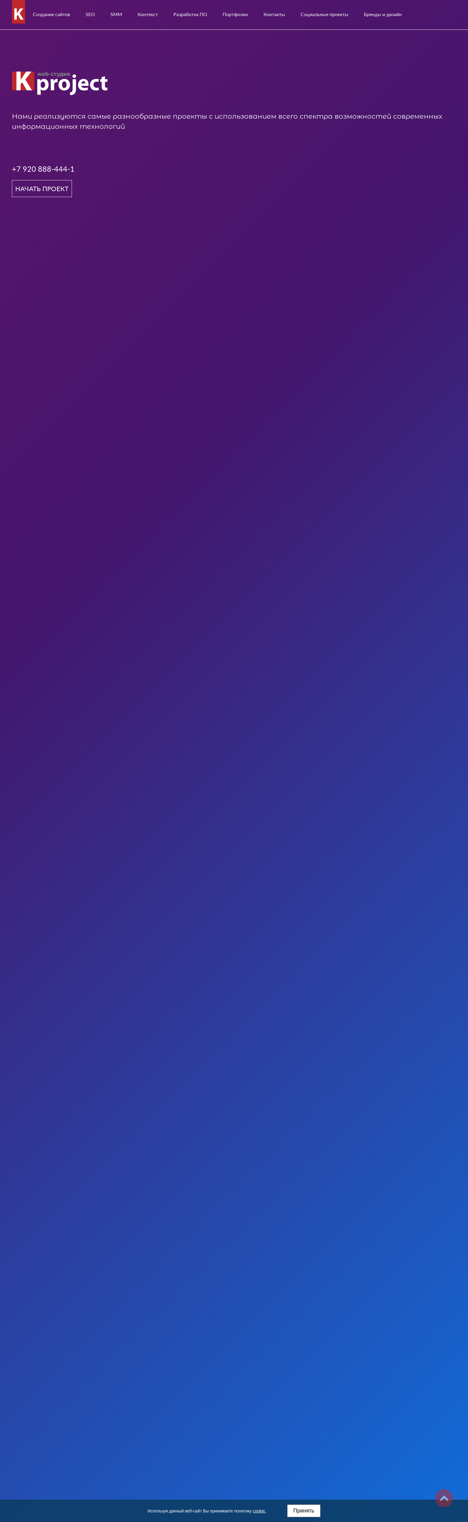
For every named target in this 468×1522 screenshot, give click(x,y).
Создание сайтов (51, 14)
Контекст (148, 14)
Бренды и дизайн (383, 14)
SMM (116, 14)
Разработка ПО (190, 14)
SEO (90, 14)
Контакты (274, 14)
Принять (303, 1511)
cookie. (259, 1511)
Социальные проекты (324, 14)
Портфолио (235, 14)
